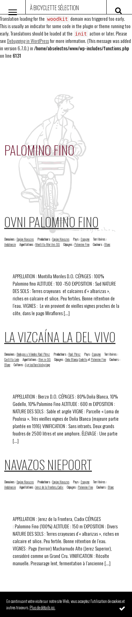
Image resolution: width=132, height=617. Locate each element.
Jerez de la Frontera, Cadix (49, 487)
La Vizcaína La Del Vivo (59, 336)
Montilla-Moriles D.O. (47, 244)
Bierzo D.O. (44, 359)
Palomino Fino (81, 244)
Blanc (107, 244)
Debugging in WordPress (28, 40)
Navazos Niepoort (48, 464)
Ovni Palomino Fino (51, 221)
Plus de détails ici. (42, 607)
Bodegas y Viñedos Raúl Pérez (33, 354)
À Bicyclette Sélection (54, 8)
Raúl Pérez (74, 354)
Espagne (85, 239)
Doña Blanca (71, 359)
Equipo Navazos (25, 239)
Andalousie (10, 244)
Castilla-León (11, 359)
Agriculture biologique (37, 364)
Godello (83, 359)
